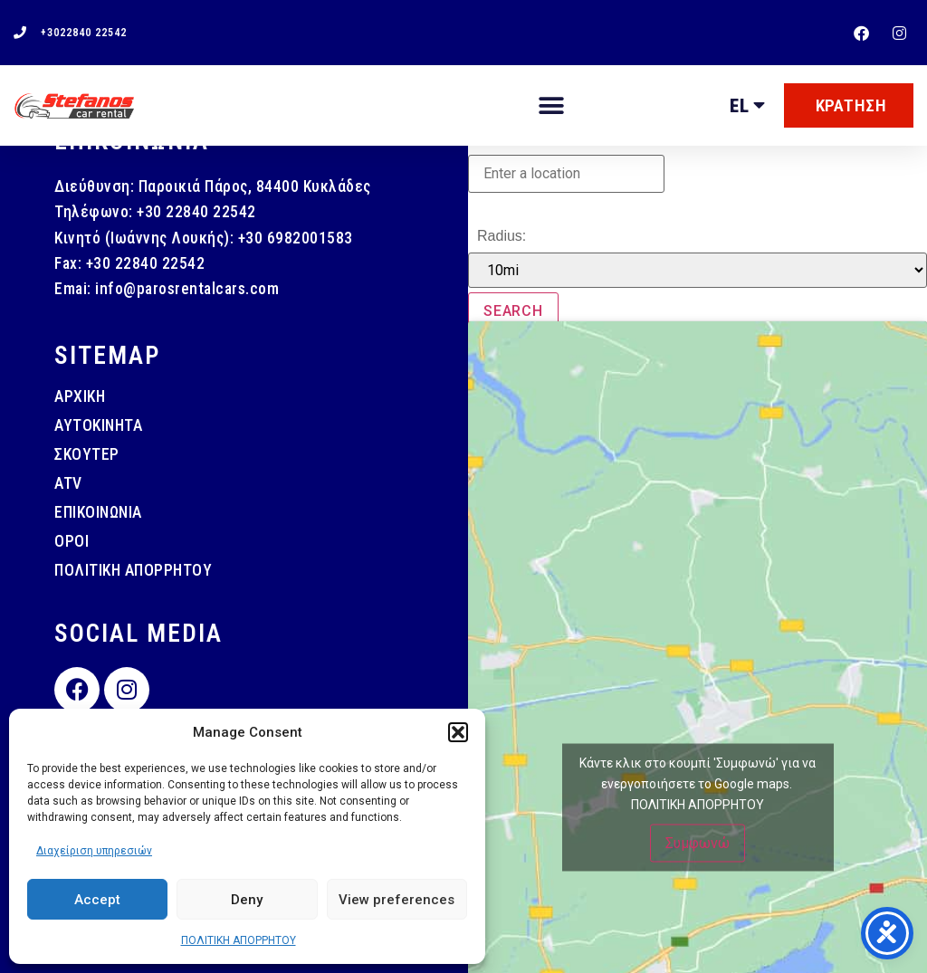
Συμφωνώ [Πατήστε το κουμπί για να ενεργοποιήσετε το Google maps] (697, 843)
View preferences (396, 900)
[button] (458, 732)
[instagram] (901, 33)
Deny (247, 900)
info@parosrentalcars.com (187, 289)
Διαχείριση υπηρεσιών (94, 850)
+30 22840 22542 (196, 212)
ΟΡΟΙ (71, 541)
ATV (68, 483)
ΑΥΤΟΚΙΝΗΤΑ (98, 425)
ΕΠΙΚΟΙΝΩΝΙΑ (98, 512)
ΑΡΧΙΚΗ (79, 396)
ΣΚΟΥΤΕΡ (86, 454)
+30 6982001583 (295, 238)
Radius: (501, 235)
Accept (97, 900)
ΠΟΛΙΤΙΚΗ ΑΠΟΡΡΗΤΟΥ (238, 940)
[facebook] (864, 33)
